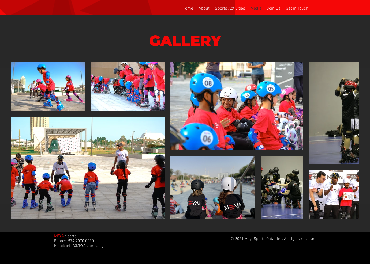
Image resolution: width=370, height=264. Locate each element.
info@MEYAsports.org (84, 245)
